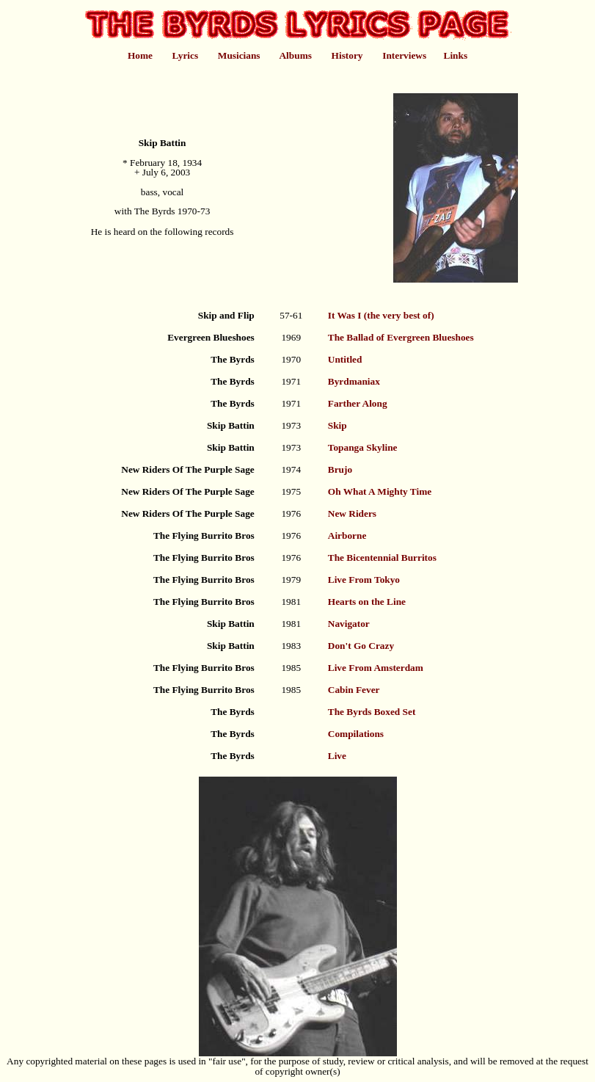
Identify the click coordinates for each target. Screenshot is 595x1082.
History (347, 55)
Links (456, 55)
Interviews (404, 55)
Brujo (340, 469)
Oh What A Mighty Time (379, 491)
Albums (295, 55)
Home (140, 55)
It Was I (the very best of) (381, 315)
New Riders (352, 513)
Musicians (239, 55)
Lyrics (185, 55)
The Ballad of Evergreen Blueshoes (401, 337)
